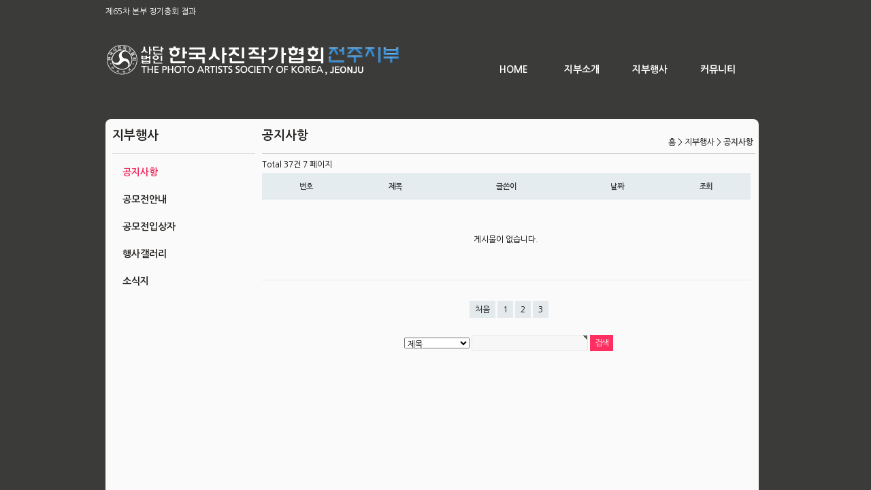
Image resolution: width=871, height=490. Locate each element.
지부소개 (581, 69)
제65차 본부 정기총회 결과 (150, 11)
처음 (482, 310)
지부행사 (650, 69)
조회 (706, 186)
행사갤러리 (144, 254)
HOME (513, 69)
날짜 (617, 186)
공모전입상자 (149, 226)
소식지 (135, 281)
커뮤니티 (718, 69)
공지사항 (140, 172)
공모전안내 (144, 199)
